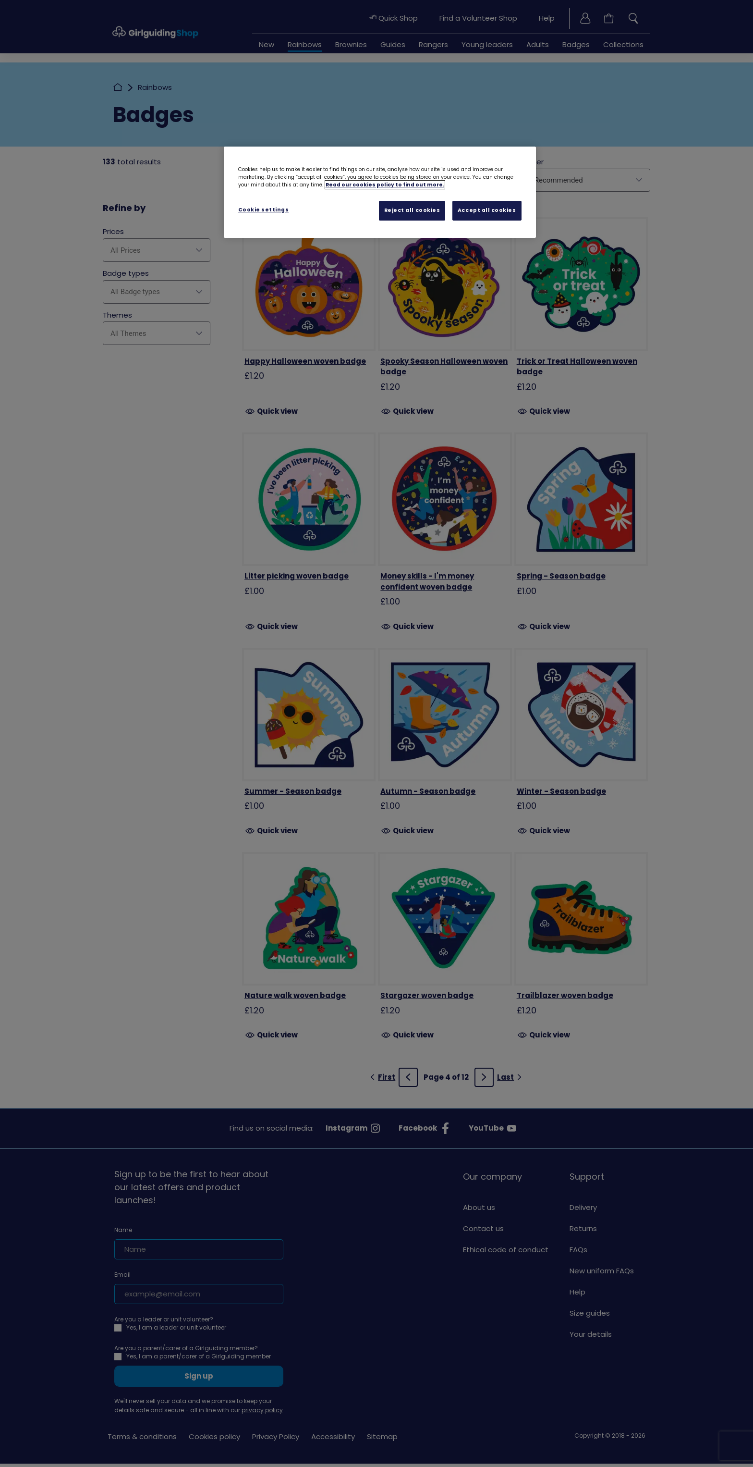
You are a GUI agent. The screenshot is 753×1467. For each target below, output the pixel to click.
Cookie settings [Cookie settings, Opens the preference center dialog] (263, 209)
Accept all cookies (487, 210)
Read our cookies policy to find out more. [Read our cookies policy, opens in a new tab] (385, 184)
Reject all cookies (412, 210)
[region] (380, 192)
